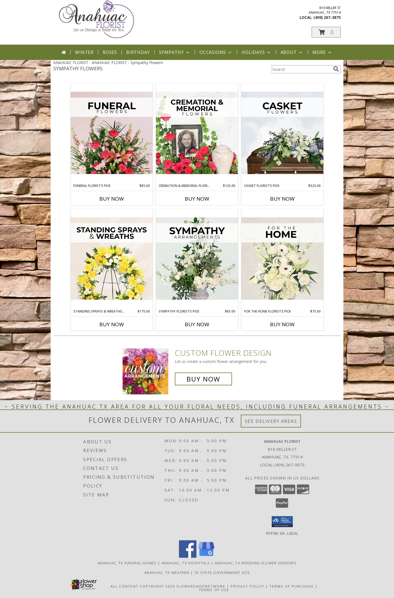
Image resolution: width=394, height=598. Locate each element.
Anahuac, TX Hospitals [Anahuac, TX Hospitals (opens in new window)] (185, 562)
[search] (336, 69)
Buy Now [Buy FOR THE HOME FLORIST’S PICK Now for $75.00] (282, 324)
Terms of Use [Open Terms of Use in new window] (214, 589)
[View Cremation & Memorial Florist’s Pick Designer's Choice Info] (197, 133)
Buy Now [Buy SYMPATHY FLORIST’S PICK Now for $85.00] (197, 324)
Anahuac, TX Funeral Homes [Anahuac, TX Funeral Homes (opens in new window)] (127, 562)
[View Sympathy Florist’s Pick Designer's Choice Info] (197, 259)
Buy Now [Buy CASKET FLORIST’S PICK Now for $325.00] (282, 198)
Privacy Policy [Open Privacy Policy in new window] (247, 585)
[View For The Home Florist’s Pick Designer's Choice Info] (282, 259)
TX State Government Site (222, 572)
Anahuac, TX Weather (167, 572)
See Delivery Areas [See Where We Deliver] (271, 421)
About (291, 52)
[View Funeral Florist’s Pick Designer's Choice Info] (112, 133)
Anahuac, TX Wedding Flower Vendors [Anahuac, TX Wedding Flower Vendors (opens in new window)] (256, 562)
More (322, 52)
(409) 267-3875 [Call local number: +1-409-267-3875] (327, 17)
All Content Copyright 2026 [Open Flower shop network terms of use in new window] (143, 585)
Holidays (256, 52)
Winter (84, 52)
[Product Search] (301, 69)
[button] (326, 32)
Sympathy (174, 52)
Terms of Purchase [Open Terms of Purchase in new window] (292, 585)
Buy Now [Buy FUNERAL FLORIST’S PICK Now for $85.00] (111, 198)
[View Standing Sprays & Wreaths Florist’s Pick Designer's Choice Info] (112, 259)
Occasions (216, 52)
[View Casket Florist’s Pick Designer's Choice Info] (282, 133)
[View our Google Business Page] (206, 556)
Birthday (138, 52)
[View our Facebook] (187, 556)
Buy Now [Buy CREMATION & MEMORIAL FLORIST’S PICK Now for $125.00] (197, 198)
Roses (110, 52)
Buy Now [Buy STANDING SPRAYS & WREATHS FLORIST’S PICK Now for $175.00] (111, 324)
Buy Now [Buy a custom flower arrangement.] (203, 378)
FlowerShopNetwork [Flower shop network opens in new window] (200, 585)
